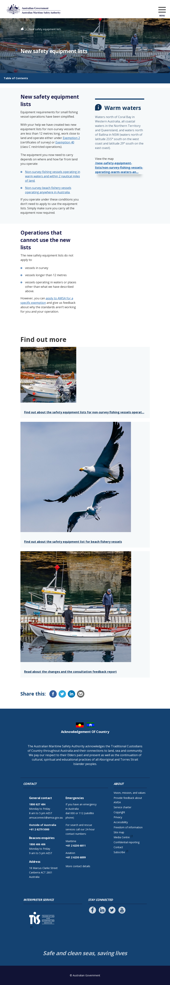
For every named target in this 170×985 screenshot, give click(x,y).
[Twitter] (62, 694)
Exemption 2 (71, 138)
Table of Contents (16, 78)
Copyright (119, 812)
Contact (118, 847)
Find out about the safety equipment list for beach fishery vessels (73, 542)
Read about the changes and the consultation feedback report (70, 672)
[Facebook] (53, 694)
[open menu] (162, 10)
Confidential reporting (126, 842)
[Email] (80, 694)
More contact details (78, 866)
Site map (119, 832)
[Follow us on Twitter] (111, 910)
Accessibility (121, 822)
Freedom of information (128, 827)
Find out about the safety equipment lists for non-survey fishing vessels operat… (84, 412)
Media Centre (122, 837)
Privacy (118, 817)
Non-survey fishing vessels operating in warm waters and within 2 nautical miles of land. (52, 176)
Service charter (122, 807)
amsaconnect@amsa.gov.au (46, 817)
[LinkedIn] (71, 694)
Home (24, 29)
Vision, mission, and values (130, 792)
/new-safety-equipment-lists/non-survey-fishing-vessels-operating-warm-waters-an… (119, 167)
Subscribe (119, 852)
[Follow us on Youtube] (121, 910)
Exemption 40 (64, 142)
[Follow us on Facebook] (92, 910)
